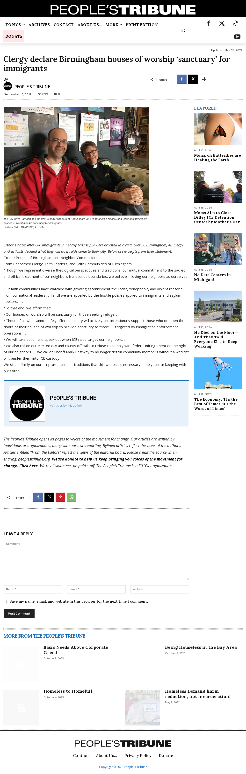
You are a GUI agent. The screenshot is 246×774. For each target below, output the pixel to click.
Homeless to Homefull (67, 691)
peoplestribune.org (34, 459)
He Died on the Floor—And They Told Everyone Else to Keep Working (216, 339)
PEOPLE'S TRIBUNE (32, 86)
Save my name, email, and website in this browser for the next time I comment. (79, 601)
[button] (183, 30)
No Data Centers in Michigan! (212, 277)
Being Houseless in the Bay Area (201, 647)
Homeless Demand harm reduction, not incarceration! (198, 693)
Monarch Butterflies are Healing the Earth (217, 157)
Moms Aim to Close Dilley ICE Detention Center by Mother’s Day (217, 217)
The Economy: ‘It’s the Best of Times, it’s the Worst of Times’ (216, 404)
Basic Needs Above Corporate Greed (75, 649)
